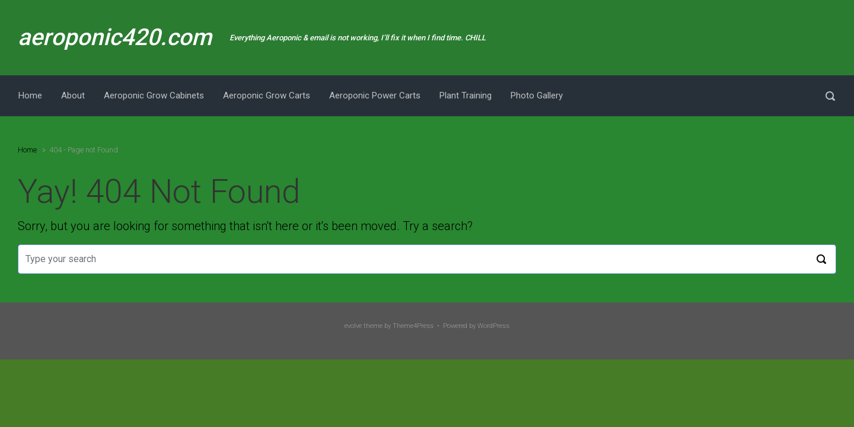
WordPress (493, 326)
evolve (353, 326)
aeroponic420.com (115, 37)
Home (27, 149)
